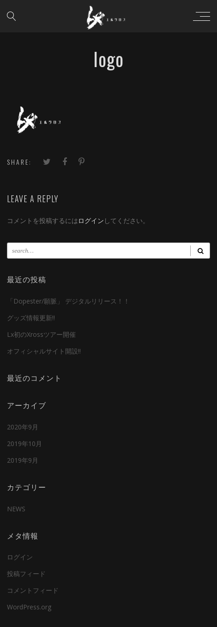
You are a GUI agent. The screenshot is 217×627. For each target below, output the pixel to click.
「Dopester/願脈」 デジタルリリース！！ (68, 301)
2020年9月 (22, 426)
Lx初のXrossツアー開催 (41, 334)
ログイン (91, 220)
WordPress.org (29, 606)
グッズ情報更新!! (31, 317)
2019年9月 (22, 460)
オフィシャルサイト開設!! (44, 351)
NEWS (16, 508)
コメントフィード (33, 590)
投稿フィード (26, 573)
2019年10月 (24, 443)
